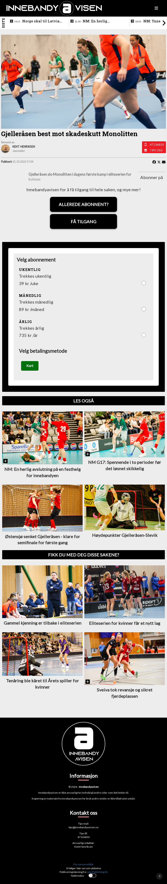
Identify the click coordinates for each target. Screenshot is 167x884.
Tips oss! (156, 150)
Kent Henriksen (83, 846)
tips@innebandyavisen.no (84, 827)
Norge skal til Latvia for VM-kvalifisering (37, 21)
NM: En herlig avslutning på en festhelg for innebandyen (98, 21)
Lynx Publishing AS (97, 872)
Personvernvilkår (83, 864)
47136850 (157, 144)
